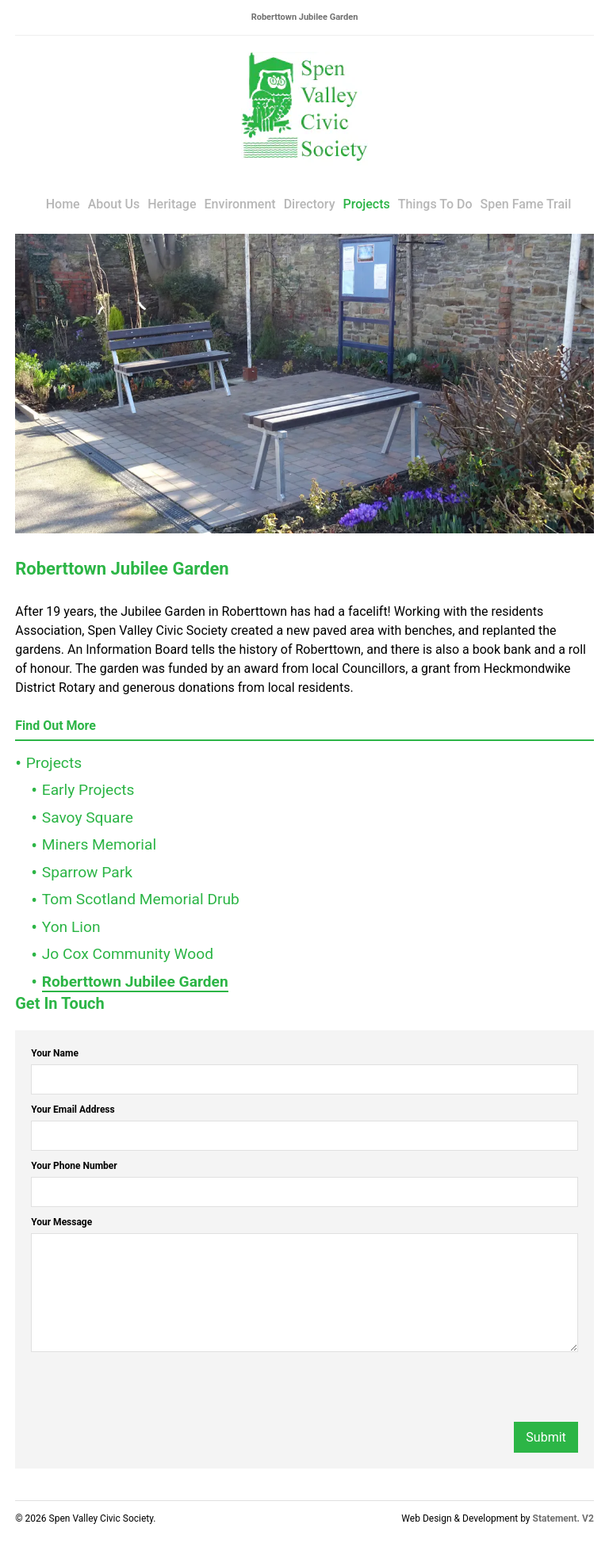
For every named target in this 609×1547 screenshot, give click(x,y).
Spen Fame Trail (526, 204)
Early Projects (88, 790)
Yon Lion (71, 927)
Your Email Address (73, 1109)
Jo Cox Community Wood (127, 954)
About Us (114, 204)
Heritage (171, 204)
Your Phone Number (74, 1165)
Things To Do (435, 204)
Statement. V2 (563, 1518)
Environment (240, 204)
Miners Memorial (99, 844)
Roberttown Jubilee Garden (135, 981)
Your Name (55, 1053)
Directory (309, 204)
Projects (366, 204)
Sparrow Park (87, 872)
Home (63, 204)
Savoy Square (87, 817)
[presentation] (151, 1391)
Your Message (61, 1222)
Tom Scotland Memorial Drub (140, 899)
